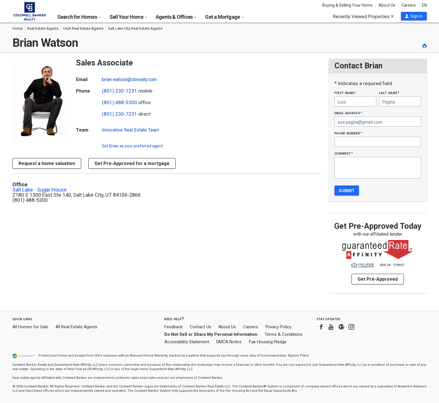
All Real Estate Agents (76, 326)
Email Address (348, 113)
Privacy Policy (278, 326)
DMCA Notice (229, 341)
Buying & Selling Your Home (347, 5)
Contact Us (200, 326)
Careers (408, 5)
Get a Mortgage (224, 17)
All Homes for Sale (30, 326)
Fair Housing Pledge (268, 341)
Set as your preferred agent (132, 146)
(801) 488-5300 (119, 102)
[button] (414, 16)
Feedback (173, 327)
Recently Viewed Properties (363, 16)
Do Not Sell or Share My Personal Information (210, 334)
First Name (345, 93)
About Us (387, 5)
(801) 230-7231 (119, 91)
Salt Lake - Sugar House (39, 189)
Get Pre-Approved (378, 279)
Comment (343, 153)
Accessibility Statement (186, 341)
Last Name (389, 93)
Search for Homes (79, 17)
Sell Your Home (128, 17)
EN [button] (424, 5)
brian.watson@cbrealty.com (129, 79)
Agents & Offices (176, 17)
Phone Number (348, 133)
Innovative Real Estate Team (130, 130)
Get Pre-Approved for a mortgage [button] (132, 163)
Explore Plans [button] (298, 355)
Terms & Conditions (283, 334)
